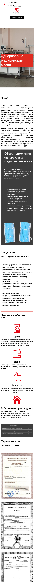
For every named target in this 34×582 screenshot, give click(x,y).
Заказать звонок (17, 17)
